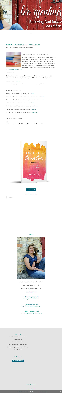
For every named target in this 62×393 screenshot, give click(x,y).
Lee (8, 47)
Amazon (19, 81)
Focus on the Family (13, 69)
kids (32, 47)
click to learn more (31, 189)
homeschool (28, 47)
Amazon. (32, 76)
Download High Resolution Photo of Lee (31, 282)
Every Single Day (18, 339)
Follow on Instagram (18, 360)
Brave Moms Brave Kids (20, 47)
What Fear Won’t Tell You (18, 342)
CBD (21, 69)
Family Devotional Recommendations (18, 336)
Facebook (10, 197)
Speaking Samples (35, 289)
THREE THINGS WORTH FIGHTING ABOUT (18, 344)
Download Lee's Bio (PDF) (31, 285)
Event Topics (25, 289)
